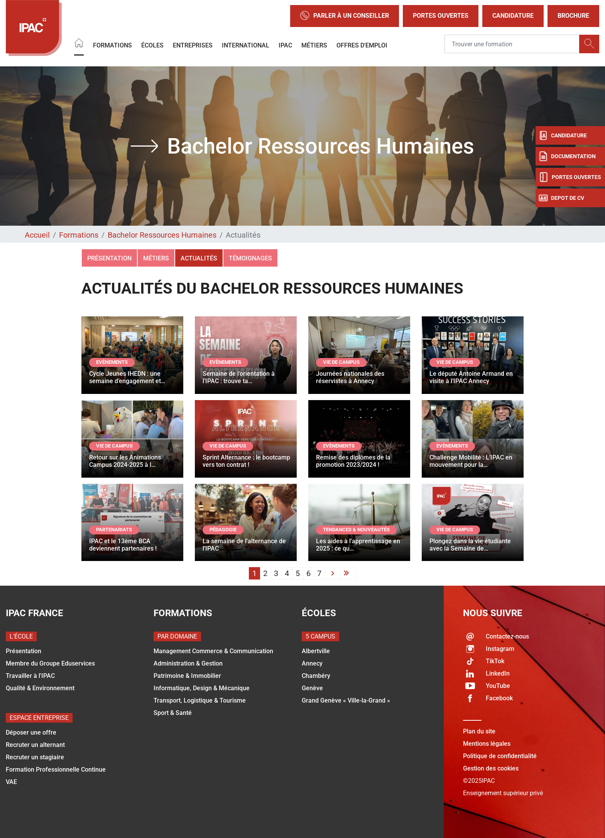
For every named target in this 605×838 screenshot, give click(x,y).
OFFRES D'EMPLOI (361, 45)
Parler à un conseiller (344, 16)
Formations (112, 45)
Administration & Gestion (188, 663)
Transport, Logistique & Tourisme (200, 700)
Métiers (314, 45)
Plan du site (479, 731)
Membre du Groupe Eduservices (50, 663)
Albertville (316, 651)
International (245, 45)
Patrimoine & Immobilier (187, 675)
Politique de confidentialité (500, 756)
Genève (312, 688)
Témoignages (250, 258)
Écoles (152, 45)
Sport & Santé (173, 712)
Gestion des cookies (491, 768)
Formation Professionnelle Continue (56, 769)
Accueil (37, 235)
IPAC (285, 45)
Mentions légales (486, 743)
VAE (11, 782)
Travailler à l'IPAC (30, 675)
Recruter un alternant (35, 744)
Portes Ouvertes (440, 15)
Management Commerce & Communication (213, 651)
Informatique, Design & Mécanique (202, 688)
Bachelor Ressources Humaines (162, 235)
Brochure (573, 15)
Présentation (109, 258)
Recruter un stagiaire (35, 757)
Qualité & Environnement (40, 688)
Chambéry (316, 675)
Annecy (312, 663)
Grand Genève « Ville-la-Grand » (346, 700)
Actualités (199, 258)
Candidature (513, 15)
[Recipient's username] (512, 44)
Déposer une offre (31, 732)
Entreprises (193, 45)
